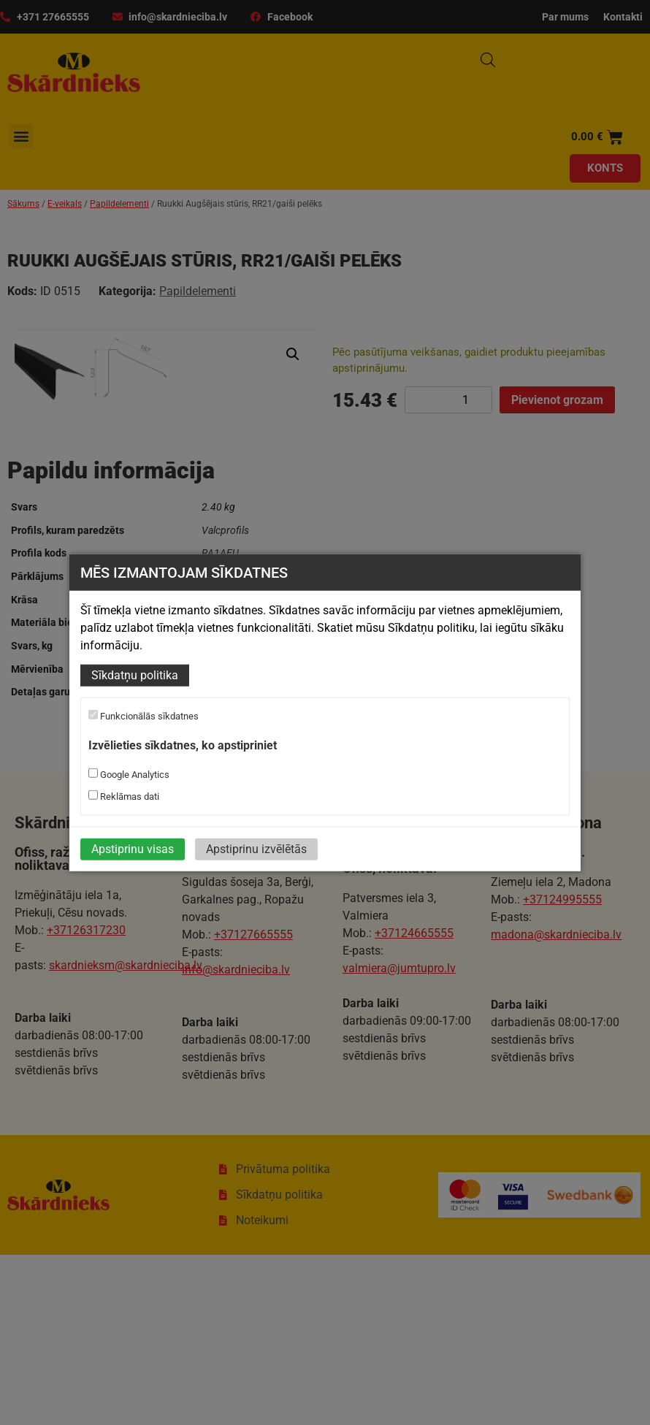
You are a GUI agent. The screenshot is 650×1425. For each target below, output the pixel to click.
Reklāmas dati (123, 796)
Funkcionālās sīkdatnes (143, 716)
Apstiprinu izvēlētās (256, 849)
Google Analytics (128, 774)
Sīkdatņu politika (134, 675)
